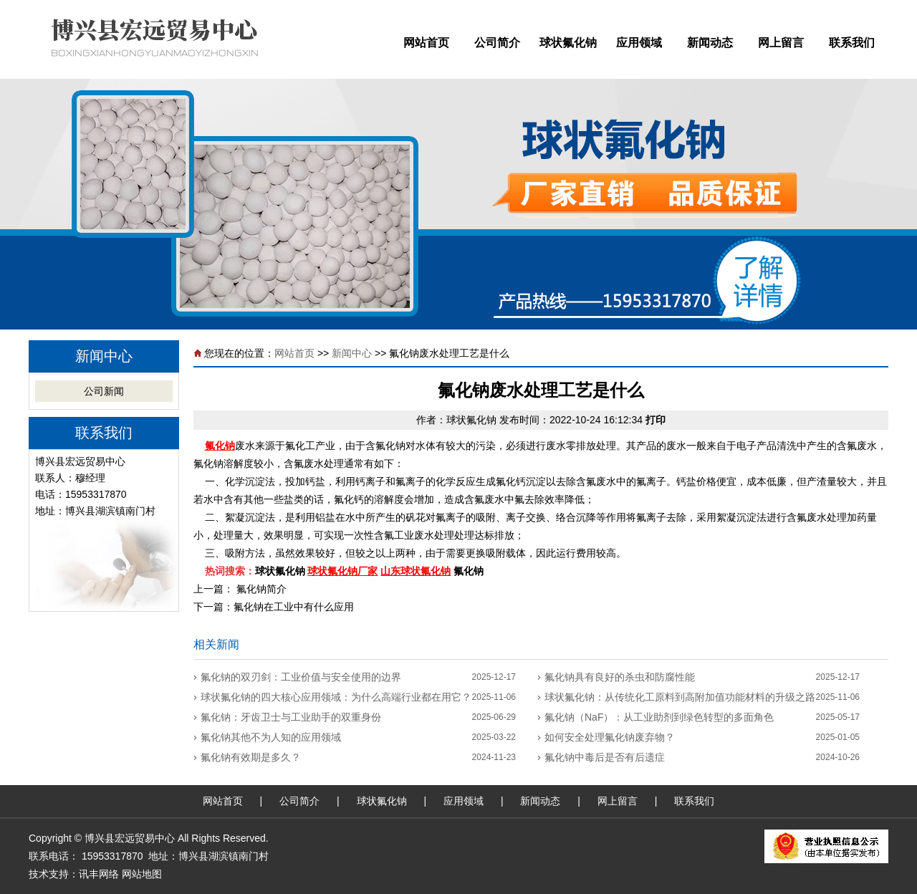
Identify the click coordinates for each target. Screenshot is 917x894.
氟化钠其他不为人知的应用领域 (271, 737)
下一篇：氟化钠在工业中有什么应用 (273, 606)
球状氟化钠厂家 (342, 571)
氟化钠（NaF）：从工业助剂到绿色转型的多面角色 (659, 717)
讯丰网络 (99, 874)
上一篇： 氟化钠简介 (240, 589)
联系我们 (852, 43)
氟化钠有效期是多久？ (251, 757)
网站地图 (142, 874)
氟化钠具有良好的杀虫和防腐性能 (619, 677)
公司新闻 (104, 391)
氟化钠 (220, 445)
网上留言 (781, 43)
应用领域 (639, 43)
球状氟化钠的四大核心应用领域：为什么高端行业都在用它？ (336, 697)
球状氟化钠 (568, 43)
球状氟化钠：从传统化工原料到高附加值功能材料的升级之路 (679, 697)
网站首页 (426, 43)
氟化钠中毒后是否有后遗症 (604, 757)
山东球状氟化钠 (415, 571)
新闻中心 (352, 353)
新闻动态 (710, 43)
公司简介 (497, 43)
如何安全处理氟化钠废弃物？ (609, 737)
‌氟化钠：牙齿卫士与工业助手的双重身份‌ (291, 717)
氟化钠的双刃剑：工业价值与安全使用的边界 (301, 677)
